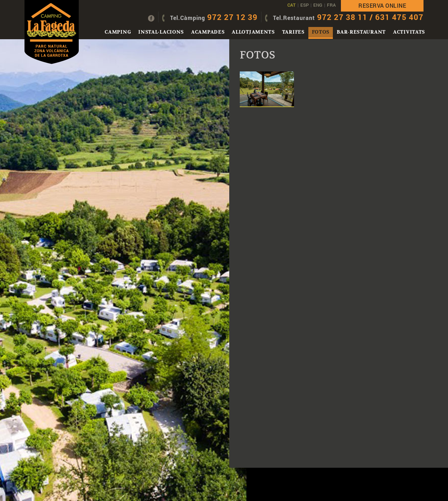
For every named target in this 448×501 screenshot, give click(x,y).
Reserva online (382, 5)
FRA (331, 5)
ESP (304, 5)
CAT (291, 5)
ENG (317, 5)
